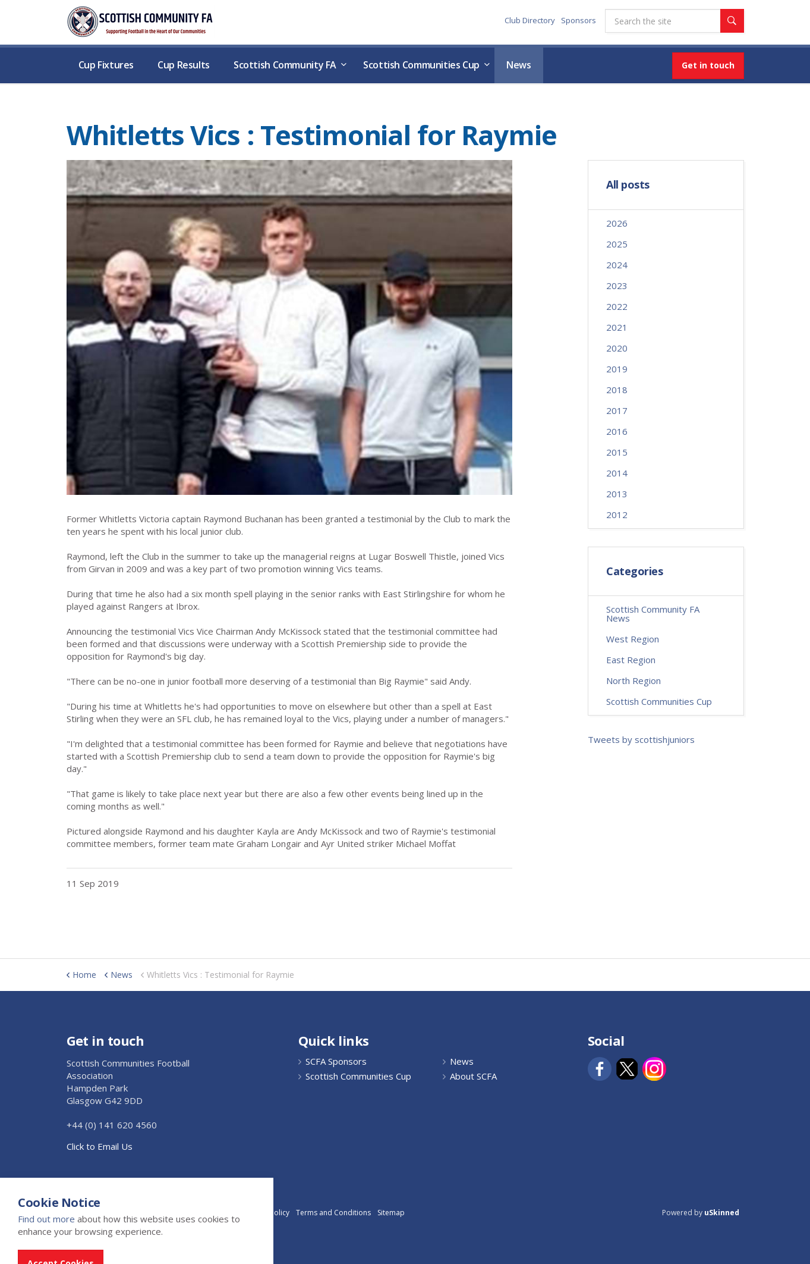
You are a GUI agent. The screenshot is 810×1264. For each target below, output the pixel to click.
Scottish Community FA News (652, 613)
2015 (617, 452)
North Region (633, 680)
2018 (617, 390)
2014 (617, 473)
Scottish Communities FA (141, 21)
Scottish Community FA (285, 64)
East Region (630, 660)
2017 (617, 410)
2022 (617, 306)
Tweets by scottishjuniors (641, 739)
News (518, 64)
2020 (617, 348)
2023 (617, 285)
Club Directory (530, 20)
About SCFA (473, 1076)
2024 (617, 265)
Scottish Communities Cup (421, 64)
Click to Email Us (100, 1146)
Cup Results (183, 64)
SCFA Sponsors (336, 1061)
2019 (617, 369)
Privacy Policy (266, 1212)
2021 (617, 327)
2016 (617, 431)
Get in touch (708, 65)
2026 (617, 223)
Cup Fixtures (106, 64)
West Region (632, 639)
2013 (617, 494)
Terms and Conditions (333, 1212)
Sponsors (578, 20)
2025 (617, 244)
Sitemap (391, 1212)
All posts (628, 185)
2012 (617, 514)
